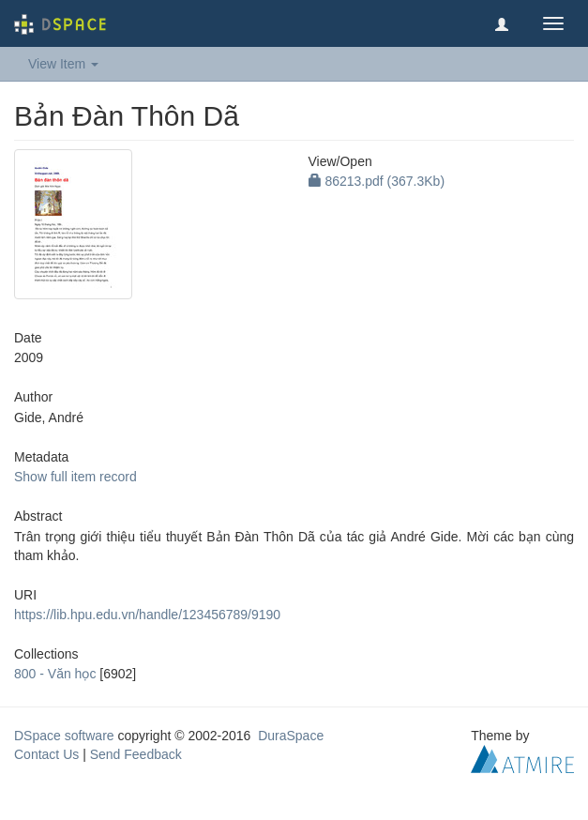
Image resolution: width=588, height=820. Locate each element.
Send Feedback (136, 754)
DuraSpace (291, 735)
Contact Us (46, 754)
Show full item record (75, 476)
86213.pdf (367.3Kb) (377, 181)
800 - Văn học (55, 673)
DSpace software (64, 735)
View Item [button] (63, 63)
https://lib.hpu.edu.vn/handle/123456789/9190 (147, 614)
